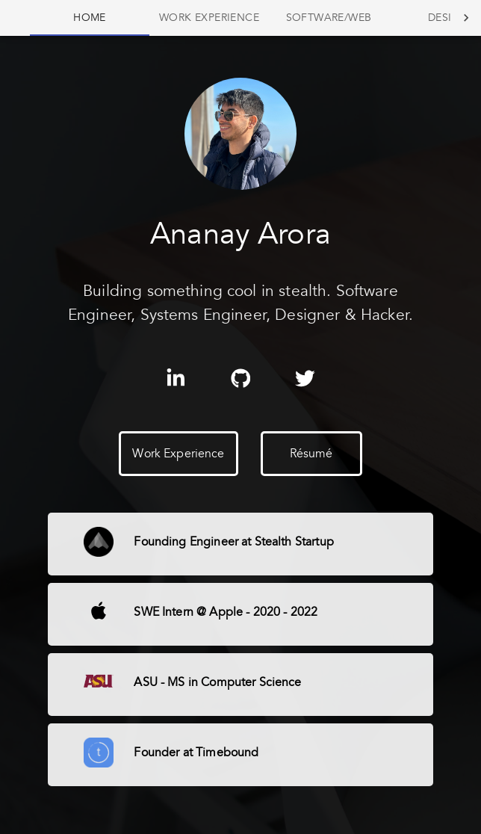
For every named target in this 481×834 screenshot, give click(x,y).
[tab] (89, 18)
